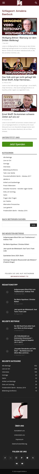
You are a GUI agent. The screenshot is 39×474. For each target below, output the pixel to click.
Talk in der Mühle (9, 173)
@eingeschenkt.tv (19, 276)
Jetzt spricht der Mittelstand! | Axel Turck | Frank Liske (18, 250)
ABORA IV (6, 179)
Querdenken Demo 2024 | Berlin (13, 255)
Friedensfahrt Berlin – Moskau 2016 (15, 211)
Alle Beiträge (7, 157)
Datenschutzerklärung (19, 444)
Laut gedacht (7, 207)
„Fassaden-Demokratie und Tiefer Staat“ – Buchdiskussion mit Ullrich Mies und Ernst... (25, 351)
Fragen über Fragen (10, 198)
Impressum (19, 439)
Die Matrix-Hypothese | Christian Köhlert (16, 244)
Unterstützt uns (19, 435)
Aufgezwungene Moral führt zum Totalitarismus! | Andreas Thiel (19, 238)
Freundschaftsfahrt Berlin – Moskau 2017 (17, 176)
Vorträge (6, 164)
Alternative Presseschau (11, 204)
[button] (3, 3)
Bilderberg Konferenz (10, 170)
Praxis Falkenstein (9, 186)
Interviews (6, 167)
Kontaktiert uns (19, 431)
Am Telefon (7, 201)
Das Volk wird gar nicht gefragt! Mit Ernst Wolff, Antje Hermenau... (19, 78)
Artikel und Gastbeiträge (11, 182)
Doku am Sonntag (9, 192)
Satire (5, 195)
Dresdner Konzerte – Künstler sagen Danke (17, 189)
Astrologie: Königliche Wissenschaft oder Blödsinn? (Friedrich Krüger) (20, 261)
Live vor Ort (7, 160)
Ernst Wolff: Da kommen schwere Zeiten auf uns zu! (18, 115)
